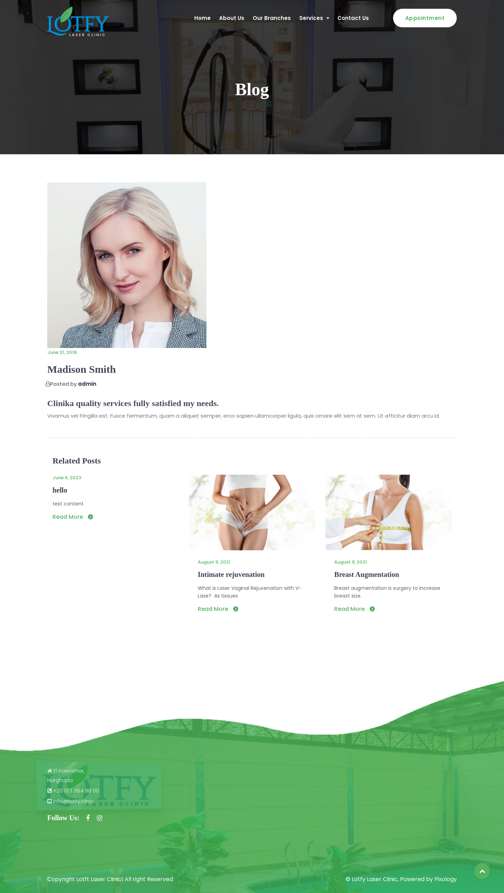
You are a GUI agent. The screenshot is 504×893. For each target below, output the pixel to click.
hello (59, 490)
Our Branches (272, 18)
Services (311, 18)
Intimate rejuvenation (230, 574)
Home (202, 18)
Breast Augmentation (366, 574)
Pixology (445, 879)
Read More (72, 517)
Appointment (425, 18)
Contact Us (353, 18)
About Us (231, 18)
